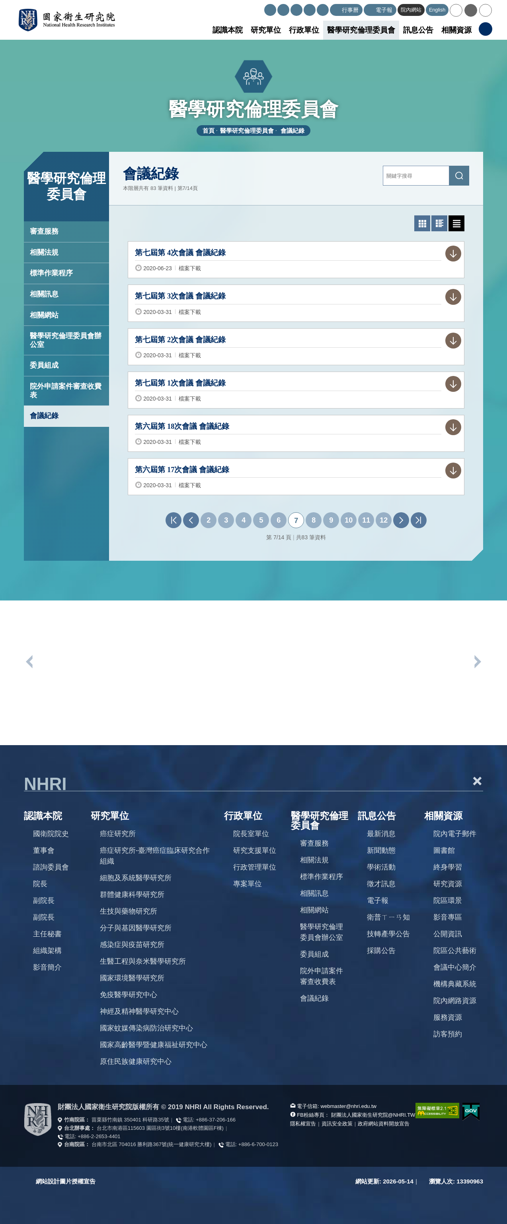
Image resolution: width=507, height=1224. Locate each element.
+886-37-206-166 (216, 1120)
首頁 (208, 131)
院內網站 (411, 10)
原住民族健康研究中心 (136, 1061)
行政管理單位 (254, 867)
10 (349, 520)
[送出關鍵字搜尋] (459, 176)
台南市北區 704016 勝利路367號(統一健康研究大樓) (152, 1144)
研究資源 (447, 884)
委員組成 (44, 365)
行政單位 (304, 30)
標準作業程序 (51, 273)
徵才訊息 (381, 884)
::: (261, 7)
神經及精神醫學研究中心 (139, 1011)
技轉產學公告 (388, 934)
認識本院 (228, 30)
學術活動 (381, 867)
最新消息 (381, 834)
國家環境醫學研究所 (132, 978)
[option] (79, 711)
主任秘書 (47, 934)
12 (384, 520)
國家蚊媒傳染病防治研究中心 (146, 1028)
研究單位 (266, 30)
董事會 (44, 850)
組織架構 (47, 951)
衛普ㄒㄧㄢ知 (388, 917)
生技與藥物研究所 (128, 911)
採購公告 (381, 951)
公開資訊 (447, 934)
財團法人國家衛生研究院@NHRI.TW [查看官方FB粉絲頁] (373, 1115)
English (437, 10)
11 (366, 520)
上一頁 (191, 520)
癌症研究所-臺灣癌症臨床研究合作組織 (155, 855)
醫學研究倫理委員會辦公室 (65, 340)
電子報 (377, 900)
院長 (40, 884)
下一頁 (401, 520)
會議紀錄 (292, 131)
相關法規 (44, 252)
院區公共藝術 (454, 951)
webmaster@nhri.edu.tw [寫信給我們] (348, 1106)
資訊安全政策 (337, 1124)
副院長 (44, 900)
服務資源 (447, 1017)
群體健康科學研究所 (132, 895)
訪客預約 (447, 1034)
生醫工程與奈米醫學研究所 (143, 961)
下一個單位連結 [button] (477, 662)
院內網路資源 (454, 1001)
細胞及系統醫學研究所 (136, 878)
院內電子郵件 (454, 834)
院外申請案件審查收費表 (65, 390)
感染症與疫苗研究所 (132, 945)
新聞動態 (381, 850)
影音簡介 (47, 967)
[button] (456, 10)
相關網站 (44, 315)
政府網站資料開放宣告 (384, 1124)
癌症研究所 (118, 834)
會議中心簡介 (454, 967)
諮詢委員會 (51, 867)
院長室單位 (251, 834)
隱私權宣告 (303, 1124)
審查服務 (44, 231)
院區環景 (447, 900)
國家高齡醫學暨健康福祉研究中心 (153, 1045)
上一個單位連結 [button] (30, 662)
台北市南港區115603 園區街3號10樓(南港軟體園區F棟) (160, 1128)
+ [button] (477, 781)
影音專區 (447, 917)
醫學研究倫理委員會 (361, 30)
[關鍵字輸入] (416, 176)
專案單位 (247, 884)
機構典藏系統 (454, 984)
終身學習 (447, 867)
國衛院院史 (51, 834)
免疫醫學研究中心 (128, 995)
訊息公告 (418, 30)
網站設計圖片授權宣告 (66, 1181)
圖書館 (444, 850)
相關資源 (456, 30)
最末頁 (419, 520)
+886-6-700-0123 (258, 1144)
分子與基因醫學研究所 (136, 928)
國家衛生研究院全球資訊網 (66, 20)
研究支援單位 (254, 850)
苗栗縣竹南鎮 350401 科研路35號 (130, 1120)
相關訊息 (44, 294)
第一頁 (173, 520)
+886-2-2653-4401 (99, 1136)
